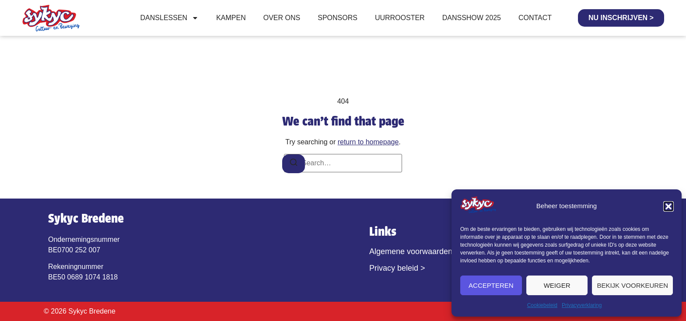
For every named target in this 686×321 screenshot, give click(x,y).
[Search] (293, 163)
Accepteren (491, 285)
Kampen (231, 17)
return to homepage (368, 142)
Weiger (557, 285)
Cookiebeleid (542, 305)
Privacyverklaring (582, 305)
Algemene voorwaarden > (414, 251)
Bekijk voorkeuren (632, 285)
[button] (668, 206)
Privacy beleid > (397, 268)
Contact (535, 17)
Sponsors (337, 17)
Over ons (281, 17)
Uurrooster (400, 17)
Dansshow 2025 (471, 17)
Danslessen (169, 18)
